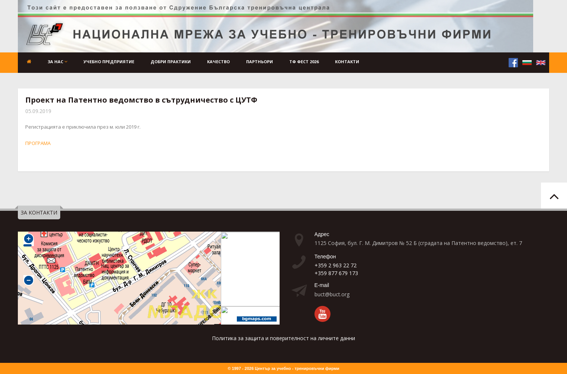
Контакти (347, 61)
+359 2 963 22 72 (336, 265)
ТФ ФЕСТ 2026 (304, 61)
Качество (218, 61)
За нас (57, 61)
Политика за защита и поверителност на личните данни (283, 338)
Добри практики (171, 61)
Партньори (259, 61)
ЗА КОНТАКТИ (39, 212)
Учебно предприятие (109, 61)
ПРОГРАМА (38, 143)
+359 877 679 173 (336, 273)
